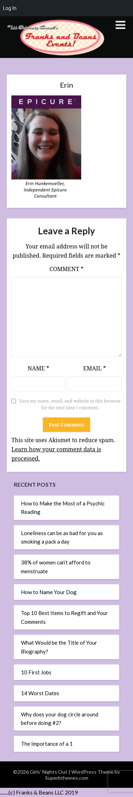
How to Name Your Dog (49, 592)
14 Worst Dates (40, 693)
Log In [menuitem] (9, 8)
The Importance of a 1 (47, 743)
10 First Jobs (36, 672)
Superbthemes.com (66, 778)
